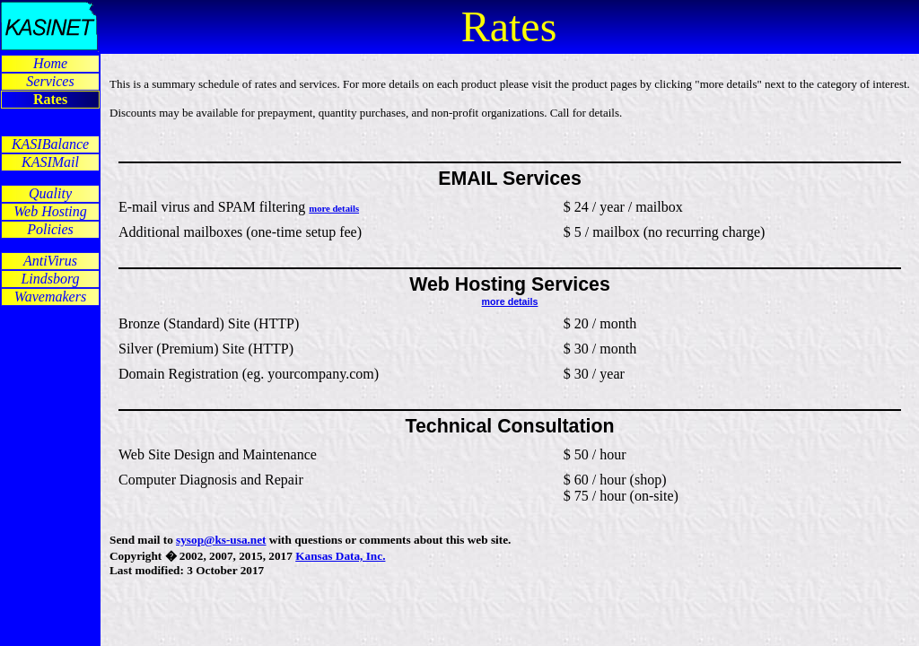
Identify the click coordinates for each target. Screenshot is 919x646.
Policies (50, 229)
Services (50, 81)
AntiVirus (50, 260)
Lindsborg (50, 278)
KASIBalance (50, 144)
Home (50, 63)
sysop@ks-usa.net (221, 539)
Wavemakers (50, 296)
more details (334, 209)
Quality (50, 193)
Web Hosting (50, 211)
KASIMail (50, 162)
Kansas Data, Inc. (340, 556)
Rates (50, 99)
